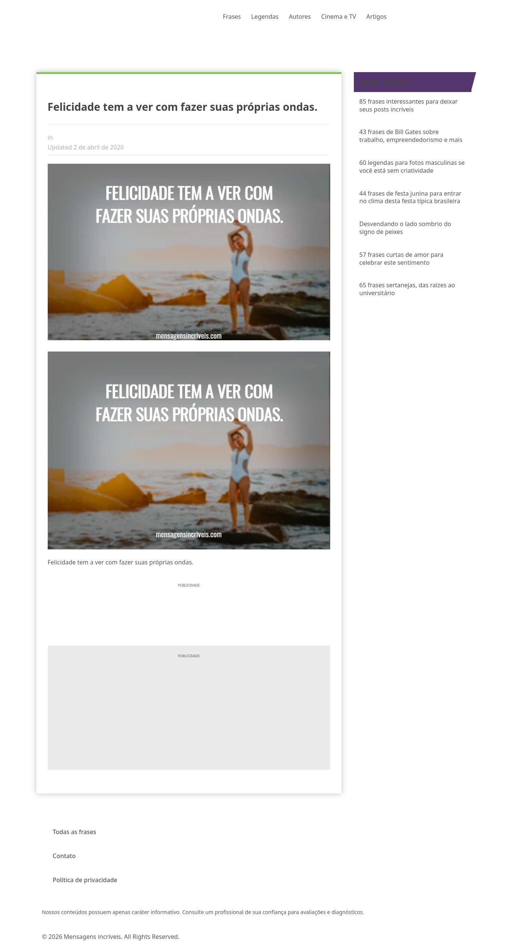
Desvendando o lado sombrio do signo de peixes (405, 228)
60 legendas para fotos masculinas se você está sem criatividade (412, 166)
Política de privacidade (85, 880)
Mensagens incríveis (92, 936)
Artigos (376, 16)
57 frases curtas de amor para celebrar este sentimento (401, 258)
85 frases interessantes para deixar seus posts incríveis (408, 105)
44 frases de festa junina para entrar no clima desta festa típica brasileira (410, 197)
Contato (64, 856)
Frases (232, 16)
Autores (300, 16)
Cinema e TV (338, 16)
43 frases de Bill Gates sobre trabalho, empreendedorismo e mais (411, 136)
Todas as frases (74, 832)
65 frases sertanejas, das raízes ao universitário (407, 289)
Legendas (265, 16)
